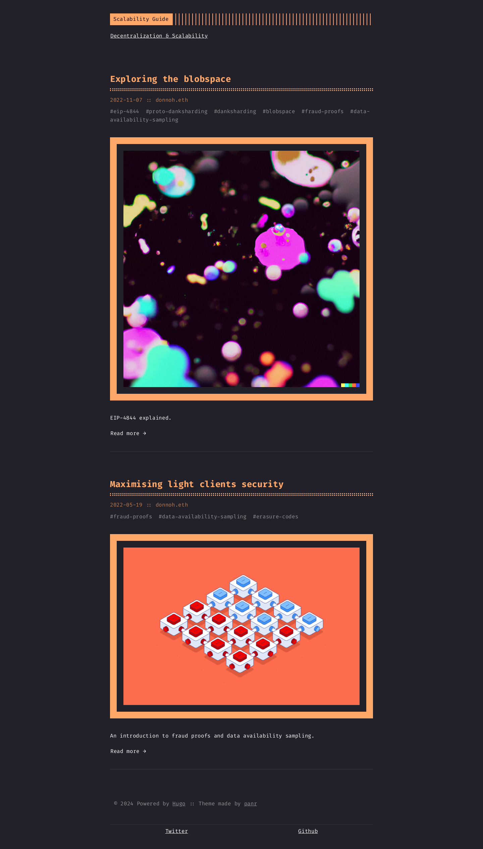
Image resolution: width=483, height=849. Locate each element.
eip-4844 (126, 111)
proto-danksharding (178, 111)
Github (308, 831)
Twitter (176, 831)
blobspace (280, 111)
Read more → (128, 433)
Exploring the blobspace (170, 79)
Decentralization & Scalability (159, 35)
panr (250, 803)
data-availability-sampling (204, 516)
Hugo (178, 803)
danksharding (236, 111)
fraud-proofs (324, 111)
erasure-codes (277, 516)
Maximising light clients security (196, 484)
